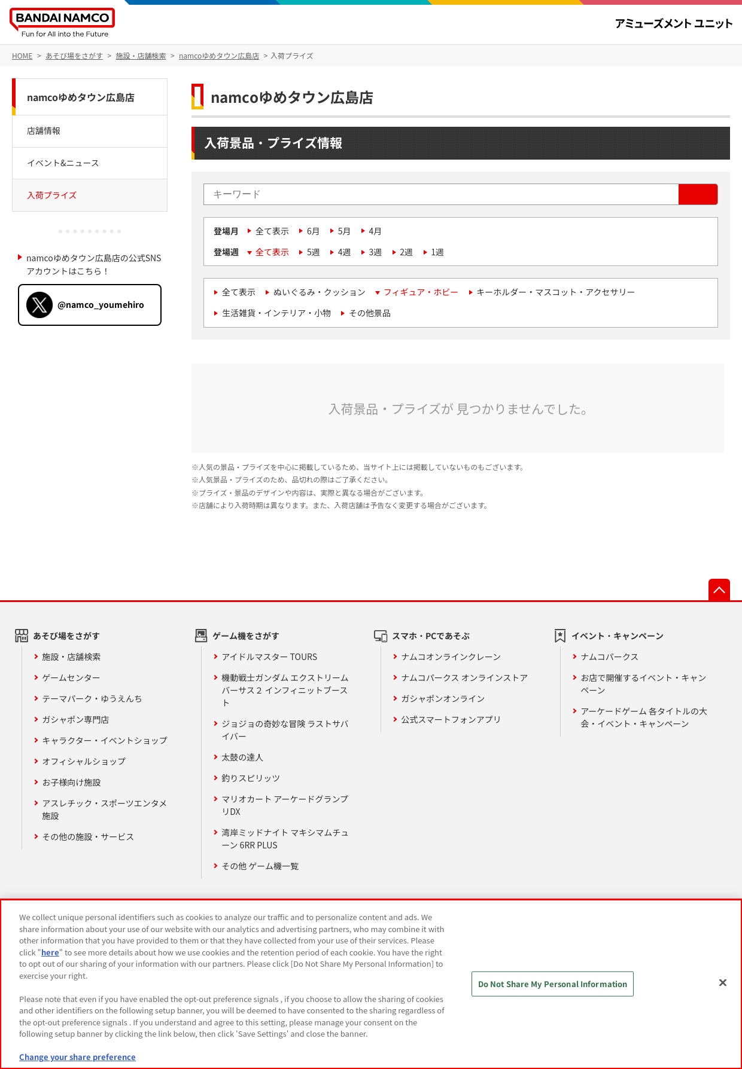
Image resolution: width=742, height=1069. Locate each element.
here (50, 952)
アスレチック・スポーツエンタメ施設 (104, 809)
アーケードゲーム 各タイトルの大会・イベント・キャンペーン (643, 717)
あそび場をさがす (66, 636)
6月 (313, 231)
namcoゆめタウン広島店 (81, 97)
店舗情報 (43, 130)
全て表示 (272, 231)
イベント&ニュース (63, 163)
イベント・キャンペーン (617, 636)
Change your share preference (77, 1056)
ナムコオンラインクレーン (451, 656)
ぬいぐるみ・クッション (319, 292)
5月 (344, 231)
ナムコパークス (609, 656)
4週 (344, 252)
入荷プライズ (52, 195)
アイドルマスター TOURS (269, 656)
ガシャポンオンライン (443, 698)
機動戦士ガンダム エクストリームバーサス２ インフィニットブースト (284, 689)
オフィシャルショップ (84, 761)
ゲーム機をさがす (245, 636)
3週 (375, 252)
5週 (313, 252)
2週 (406, 252)
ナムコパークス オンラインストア (464, 677)
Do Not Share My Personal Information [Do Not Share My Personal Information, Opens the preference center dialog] (553, 983)
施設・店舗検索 (71, 656)
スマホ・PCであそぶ (431, 636)
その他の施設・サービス (88, 836)
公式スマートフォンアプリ (451, 719)
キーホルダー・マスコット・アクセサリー (555, 292)
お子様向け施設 (71, 782)
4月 (375, 231)
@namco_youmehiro (100, 304)
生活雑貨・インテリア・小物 (276, 313)
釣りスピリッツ (250, 778)
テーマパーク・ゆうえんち (92, 698)
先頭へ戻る (719, 589)
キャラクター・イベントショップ (104, 740)
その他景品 (370, 313)
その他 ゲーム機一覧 (260, 866)
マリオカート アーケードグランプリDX (284, 805)
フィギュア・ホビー (421, 292)
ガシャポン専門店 (75, 719)
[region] (371, 984)
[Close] (723, 983)
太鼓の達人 (242, 757)
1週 (437, 252)
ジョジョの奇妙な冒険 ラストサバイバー (284, 729)
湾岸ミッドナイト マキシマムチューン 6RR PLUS (285, 838)
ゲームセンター (71, 677)
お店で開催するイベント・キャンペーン (643, 683)
